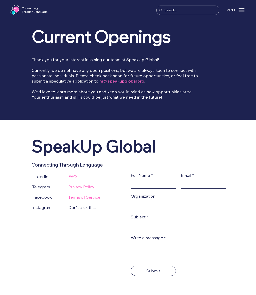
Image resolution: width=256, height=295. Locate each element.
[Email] (202, 184)
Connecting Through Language (35, 10)
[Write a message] (178, 251)
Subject (139, 217)
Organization (143, 196)
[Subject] (177, 225)
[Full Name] (152, 184)
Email (187, 175)
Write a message (148, 237)
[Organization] (152, 205)
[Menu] (241, 10)
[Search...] (187, 10)
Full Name (142, 175)
